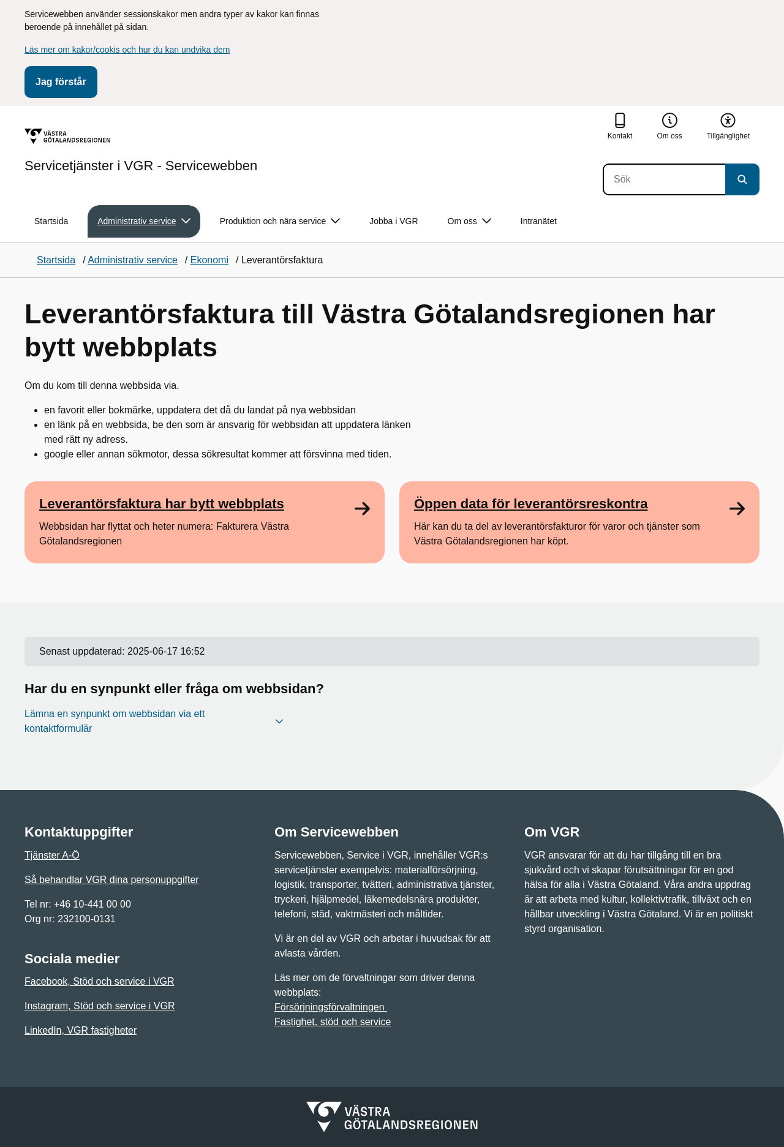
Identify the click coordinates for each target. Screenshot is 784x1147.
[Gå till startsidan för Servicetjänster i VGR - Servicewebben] (140, 151)
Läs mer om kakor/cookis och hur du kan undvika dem (127, 50)
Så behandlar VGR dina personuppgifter (111, 879)
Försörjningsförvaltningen (330, 1007)
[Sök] (664, 179)
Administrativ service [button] (143, 221)
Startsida (51, 221)
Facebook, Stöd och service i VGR (99, 981)
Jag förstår (61, 82)
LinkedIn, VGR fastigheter (80, 1030)
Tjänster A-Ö (52, 855)
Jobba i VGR (393, 221)
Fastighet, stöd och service (332, 1022)
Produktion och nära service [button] (280, 221)
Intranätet (539, 221)
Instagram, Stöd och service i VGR (99, 1006)
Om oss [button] (469, 221)
